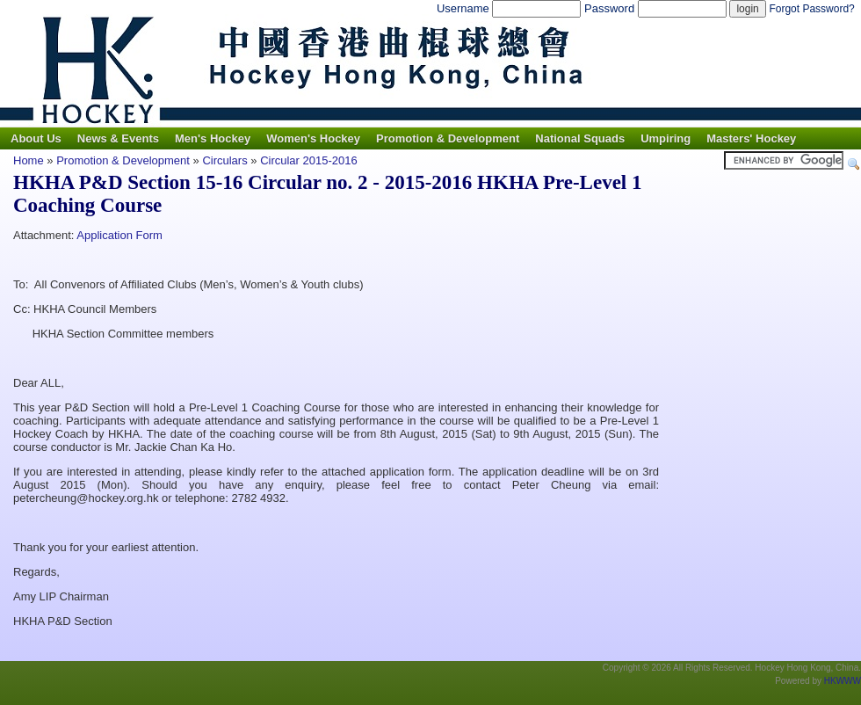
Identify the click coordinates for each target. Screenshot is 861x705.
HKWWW (842, 681)
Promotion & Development (447, 138)
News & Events (118, 138)
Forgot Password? (811, 9)
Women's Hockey (313, 138)
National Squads (580, 138)
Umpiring (665, 138)
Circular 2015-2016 (309, 160)
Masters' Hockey (751, 138)
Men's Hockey (212, 138)
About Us (36, 138)
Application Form (119, 235)
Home (28, 160)
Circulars (224, 160)
